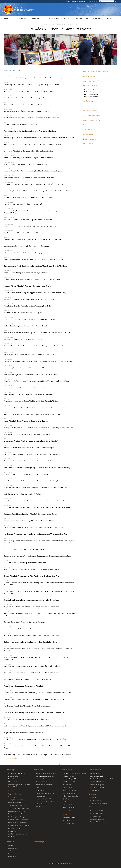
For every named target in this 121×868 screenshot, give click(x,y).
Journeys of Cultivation (15, 800)
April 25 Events (88, 101)
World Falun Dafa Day (91, 86)
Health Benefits (13, 776)
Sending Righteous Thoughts (17, 817)
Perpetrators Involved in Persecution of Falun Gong (47, 803)
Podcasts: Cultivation (96, 813)
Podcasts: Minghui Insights (98, 822)
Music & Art (66, 820)
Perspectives (12, 831)
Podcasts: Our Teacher (97, 819)
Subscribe (11, 854)
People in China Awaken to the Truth (101, 779)
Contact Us (11, 845)
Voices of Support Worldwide (93, 81)
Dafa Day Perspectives (91, 92)
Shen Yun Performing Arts (92, 115)
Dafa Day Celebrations (91, 90)
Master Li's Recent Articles (98, 803)
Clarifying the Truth (14, 802)
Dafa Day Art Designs (91, 96)
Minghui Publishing (71, 1)
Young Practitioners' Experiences (18, 808)
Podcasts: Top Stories (96, 810)
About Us (10, 842)
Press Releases (88, 134)
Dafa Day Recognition (91, 94)
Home (44, 24)
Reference (97, 18)
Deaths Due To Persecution (44, 782)
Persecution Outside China (44, 799)
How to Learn (12, 779)
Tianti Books (82, 1)
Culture (67, 18)
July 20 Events (88, 106)
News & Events (53, 18)
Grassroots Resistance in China (99, 782)
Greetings (86, 125)
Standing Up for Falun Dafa (16, 805)
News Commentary (89, 139)
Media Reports (88, 129)
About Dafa (8, 18)
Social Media (12, 856)
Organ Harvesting (41, 790)
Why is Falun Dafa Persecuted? (45, 776)
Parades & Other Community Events (68, 24)
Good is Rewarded (96, 773)
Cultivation (22, 18)
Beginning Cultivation (15, 794)
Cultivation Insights (14, 828)
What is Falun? (12, 782)
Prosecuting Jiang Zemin (97, 785)
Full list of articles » (11, 759)
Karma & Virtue (82, 18)
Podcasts (110, 18)
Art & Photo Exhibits (90, 110)
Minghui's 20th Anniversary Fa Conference (17, 835)
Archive (10, 851)
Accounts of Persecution (43, 779)
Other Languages (93, 1)
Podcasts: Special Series (97, 816)
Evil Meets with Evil (96, 776)
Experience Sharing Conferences (18, 820)
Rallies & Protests (89, 76)
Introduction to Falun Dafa (16, 773)
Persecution (36, 18)
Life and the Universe (69, 823)
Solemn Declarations (96, 790)
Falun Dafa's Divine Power (16, 811)
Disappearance (40, 796)
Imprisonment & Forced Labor (45, 793)
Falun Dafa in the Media (91, 120)
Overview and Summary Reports (46, 773)
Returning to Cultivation (15, 814)
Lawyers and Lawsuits (97, 787)
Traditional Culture (69, 817)
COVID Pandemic (89, 144)
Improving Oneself (14, 797)
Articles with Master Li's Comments (19, 825)
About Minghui (13, 848)
